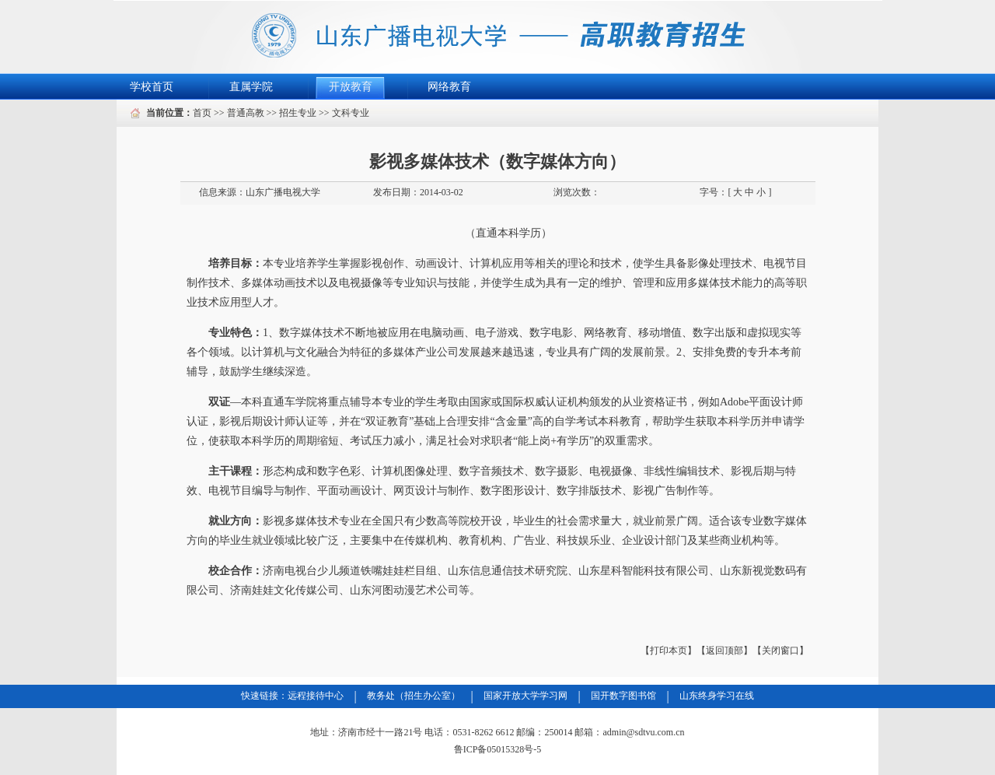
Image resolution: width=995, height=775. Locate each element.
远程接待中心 (316, 695)
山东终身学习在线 (716, 695)
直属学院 (251, 87)
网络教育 (449, 87)
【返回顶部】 (724, 650)
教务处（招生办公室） (413, 695)
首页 (202, 112)
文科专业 (350, 112)
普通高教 (245, 112)
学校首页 (151, 87)
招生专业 (297, 112)
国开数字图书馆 (623, 695)
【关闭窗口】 (780, 650)
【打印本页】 (668, 650)
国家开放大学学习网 (525, 695)
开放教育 (350, 87)
